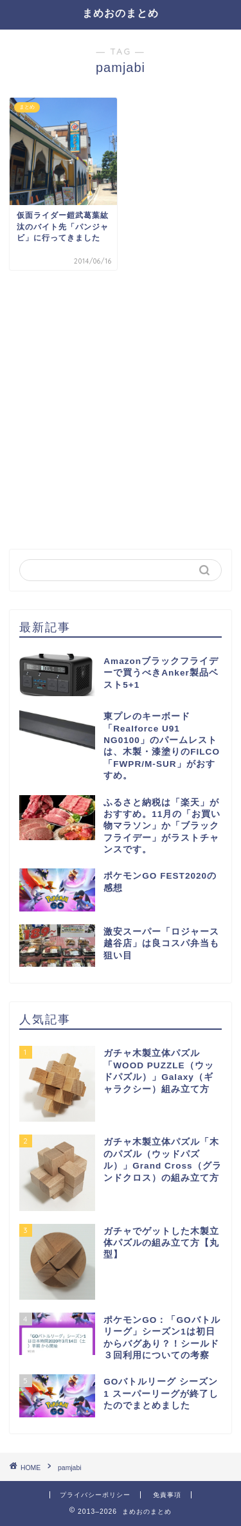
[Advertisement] (120, 409)
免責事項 (167, 1494)
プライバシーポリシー (95, 1494)
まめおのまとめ (120, 12)
